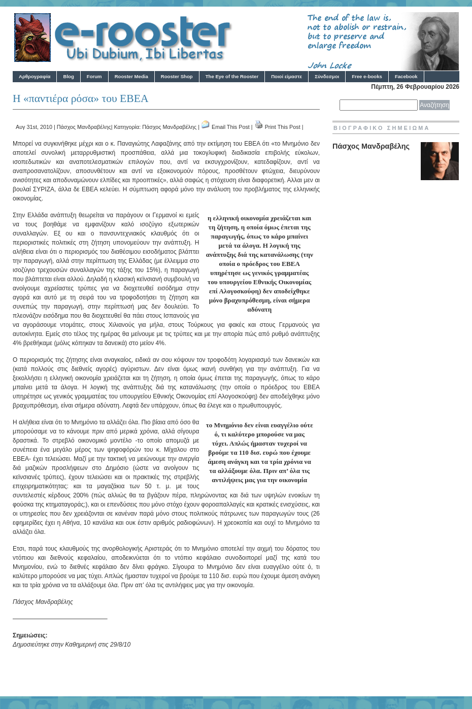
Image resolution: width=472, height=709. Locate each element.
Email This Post (231, 127)
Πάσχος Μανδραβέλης (84, 127)
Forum (94, 76)
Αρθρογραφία (34, 76)
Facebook (406, 76)
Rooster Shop (177, 76)
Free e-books (367, 76)
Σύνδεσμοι (327, 76)
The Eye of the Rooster (232, 76)
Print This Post (282, 127)
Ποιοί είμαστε (286, 76)
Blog (68, 76)
